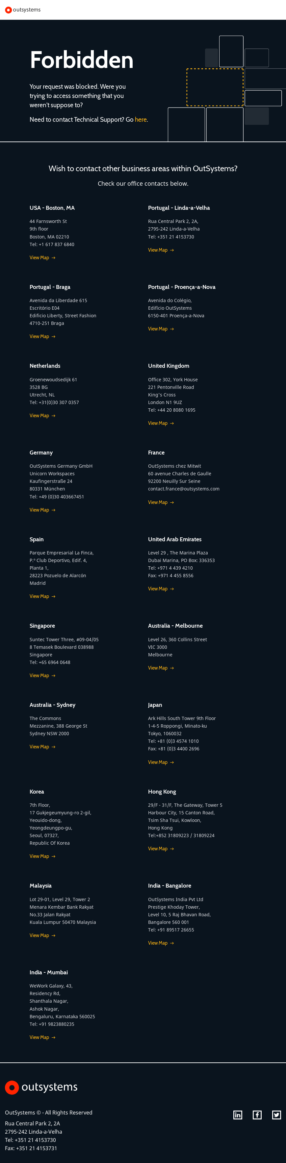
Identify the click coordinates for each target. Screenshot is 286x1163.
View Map (39, 258)
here (141, 119)
